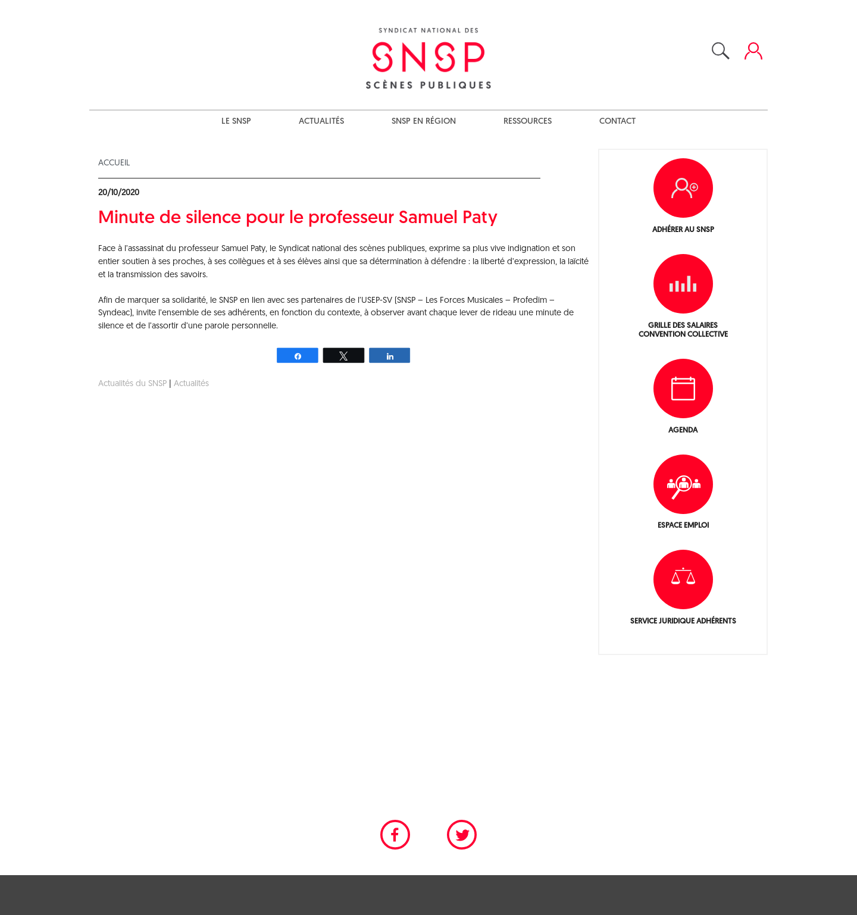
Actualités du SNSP (132, 384)
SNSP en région (424, 121)
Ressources (527, 121)
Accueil (114, 163)
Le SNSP (236, 121)
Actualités (321, 121)
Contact (617, 121)
